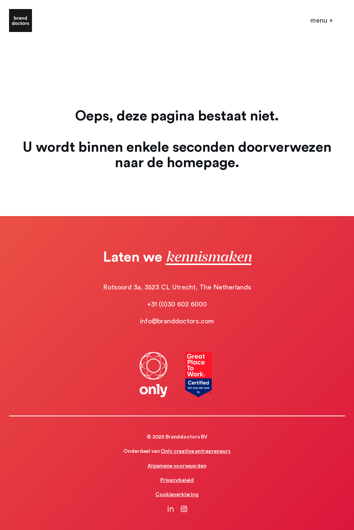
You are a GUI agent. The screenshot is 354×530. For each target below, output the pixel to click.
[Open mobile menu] (321, 20)
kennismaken (208, 256)
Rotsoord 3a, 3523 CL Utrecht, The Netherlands (177, 287)
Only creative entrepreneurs (195, 451)
